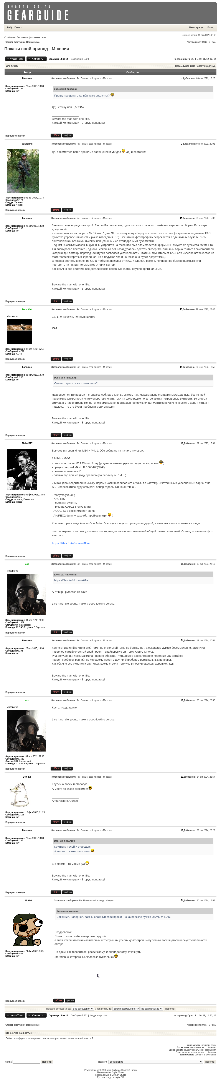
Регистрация (196, 27)
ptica (105, 1015)
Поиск (18, 27)
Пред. (191, 59)
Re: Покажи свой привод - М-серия (94, 78)
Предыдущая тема (185, 66)
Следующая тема (206, 66)
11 (204, 59)
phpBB (99, 1070)
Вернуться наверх (15, 136)
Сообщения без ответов (16, 37)
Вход (210, 27)
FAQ (9, 27)
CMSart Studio (119, 1075)
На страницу (180, 59)
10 (200, 59)
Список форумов (14, 42)
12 (207, 59)
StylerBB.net (118, 1072)
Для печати (12, 66)
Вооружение (33, 42)
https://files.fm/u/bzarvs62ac (71, 543)
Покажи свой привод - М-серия (36, 48)
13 (211, 59)
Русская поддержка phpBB (110, 1077)
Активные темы (38, 37)
